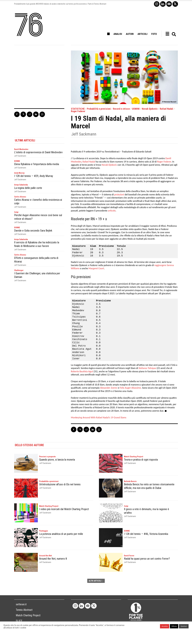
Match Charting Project (133, 456)
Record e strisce (121, 109)
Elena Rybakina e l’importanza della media (36, 164)
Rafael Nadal (166, 109)
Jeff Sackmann (83, 134)
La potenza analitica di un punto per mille (61, 534)
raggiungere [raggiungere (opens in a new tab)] (160, 265)
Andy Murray (19, 173)
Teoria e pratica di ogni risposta (141, 459)
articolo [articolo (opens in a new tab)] (112, 210)
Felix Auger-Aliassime (130, 387)
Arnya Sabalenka (21, 185)
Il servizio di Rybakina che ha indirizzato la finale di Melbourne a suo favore (36, 244)
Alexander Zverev (109, 387)
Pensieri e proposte (47, 456)
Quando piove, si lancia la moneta (57, 459)
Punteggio (43, 531)
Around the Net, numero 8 (53, 558)
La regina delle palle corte (28, 188)
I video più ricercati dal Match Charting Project (64, 509)
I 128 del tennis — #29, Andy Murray (33, 176)
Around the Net (45, 556)
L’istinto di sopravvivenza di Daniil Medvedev (38, 152)
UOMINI (136, 109)
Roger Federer (78, 111)
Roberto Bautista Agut (82, 371)
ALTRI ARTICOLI (96, 581)
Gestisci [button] (184, 626)
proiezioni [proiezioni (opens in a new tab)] (119, 194)
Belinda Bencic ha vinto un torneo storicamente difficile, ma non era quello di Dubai (149, 486)
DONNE (17, 161)
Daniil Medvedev (21, 149)
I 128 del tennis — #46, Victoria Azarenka (146, 534)
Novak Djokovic (150, 109)
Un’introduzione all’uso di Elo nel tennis (60, 484)
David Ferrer (129, 556)
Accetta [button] (165, 626)
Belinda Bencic (130, 481)
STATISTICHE (78, 109)
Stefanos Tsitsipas (147, 368)
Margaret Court (96, 268)
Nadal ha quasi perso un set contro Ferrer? (147, 558)
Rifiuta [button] (174, 626)
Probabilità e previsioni (99, 109)
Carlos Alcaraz (20, 197)
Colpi (16, 212)
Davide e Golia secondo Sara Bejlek (33, 230)
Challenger (19, 270)
